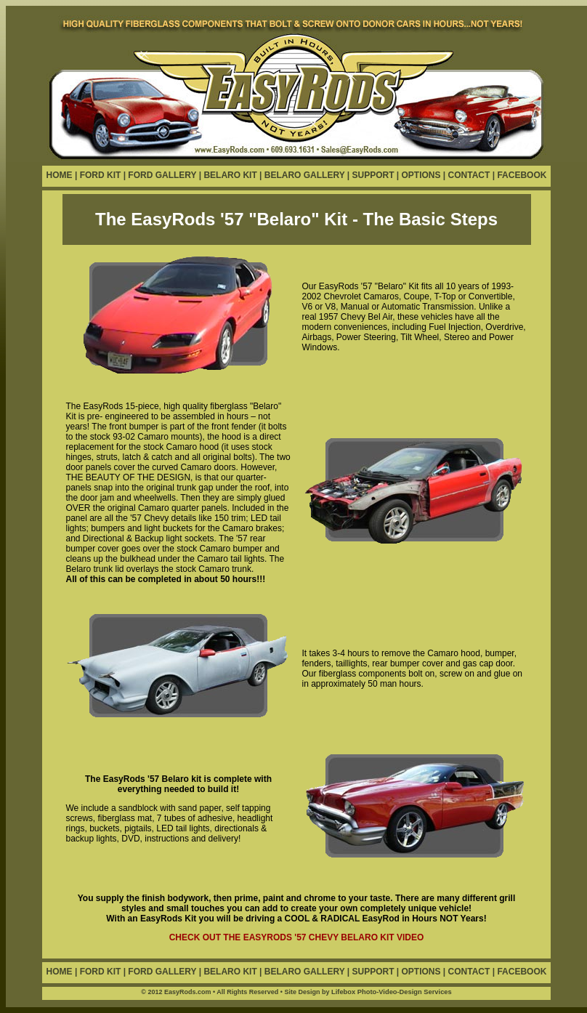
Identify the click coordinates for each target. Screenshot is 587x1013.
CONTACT (469, 175)
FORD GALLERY (162, 175)
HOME (59, 175)
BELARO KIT (229, 175)
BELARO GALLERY (304, 175)
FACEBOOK (521, 175)
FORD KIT (102, 175)
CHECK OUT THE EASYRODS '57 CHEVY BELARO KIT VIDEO (296, 937)
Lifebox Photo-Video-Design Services (391, 992)
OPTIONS (421, 175)
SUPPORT (373, 175)
